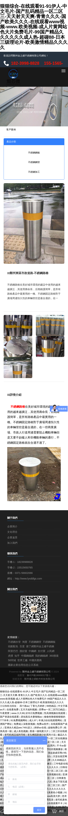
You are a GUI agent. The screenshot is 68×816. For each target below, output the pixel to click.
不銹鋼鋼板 (34, 152)
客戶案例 (11, 129)
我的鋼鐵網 (41, 655)
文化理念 (12, 531)
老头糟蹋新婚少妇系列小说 (41, 734)
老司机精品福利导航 (15, 734)
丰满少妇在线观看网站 (50, 720)
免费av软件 (43, 724)
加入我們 (12, 542)
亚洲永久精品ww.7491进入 (18, 727)
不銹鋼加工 (34, 172)
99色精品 (51, 706)
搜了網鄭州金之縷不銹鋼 (40, 646)
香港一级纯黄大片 (39, 731)
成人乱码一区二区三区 (52, 770)
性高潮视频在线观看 (55, 713)
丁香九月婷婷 (37, 706)
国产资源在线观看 (10, 716)
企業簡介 (12, 526)
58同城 (12, 660)
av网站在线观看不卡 (52, 803)
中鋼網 (32, 651)
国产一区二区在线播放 (55, 738)
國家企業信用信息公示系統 (23, 664)
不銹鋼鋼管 (34, 162)
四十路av (24, 706)
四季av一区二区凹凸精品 (52, 709)
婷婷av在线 (40, 727)
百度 (22, 646)
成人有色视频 (21, 731)
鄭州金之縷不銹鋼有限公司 (36, 671)
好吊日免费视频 (34, 713)
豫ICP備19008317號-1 (38, 675)
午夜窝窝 (5, 713)
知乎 (17, 655)
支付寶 (41, 651)
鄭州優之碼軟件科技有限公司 (39, 679)
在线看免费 (13, 709)
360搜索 (54, 655)
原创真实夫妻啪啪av (32, 716)
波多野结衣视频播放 (52, 749)
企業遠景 (12, 537)
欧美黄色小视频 (54, 792)
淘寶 (24, 641)
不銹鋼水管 (14, 641)
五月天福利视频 (29, 709)
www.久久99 (17, 713)
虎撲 (10, 655)
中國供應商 (35, 660)
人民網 (50, 651)
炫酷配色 (13, 646)
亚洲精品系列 (48, 745)
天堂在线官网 (60, 756)
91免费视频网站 (19, 720)
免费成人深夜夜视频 (25, 724)
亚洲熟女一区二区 (50, 742)
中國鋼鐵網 (27, 655)
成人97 (33, 720)
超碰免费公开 (55, 727)
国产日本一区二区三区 (48, 785)
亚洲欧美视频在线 (51, 774)
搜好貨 (23, 651)
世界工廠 (22, 660)
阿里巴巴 (13, 651)
